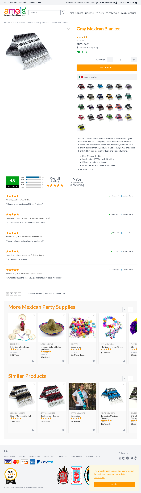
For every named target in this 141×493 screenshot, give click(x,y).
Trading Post (76, 13)
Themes (100, 13)
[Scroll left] (124, 309)
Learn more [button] (99, 477)
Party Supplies (128, 13)
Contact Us (62, 456)
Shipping (21, 456)
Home (7, 22)
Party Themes (19, 22)
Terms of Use (34, 456)
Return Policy (49, 456)
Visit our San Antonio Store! (77, 2)
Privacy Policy (76, 456)
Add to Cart (107, 67)
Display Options (35, 293)
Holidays (89, 13)
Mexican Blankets (60, 22)
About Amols (9, 456)
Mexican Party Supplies (38, 22)
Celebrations (112, 13)
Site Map (89, 456)
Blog (98, 456)
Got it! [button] (114, 484)
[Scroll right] (130, 309)
